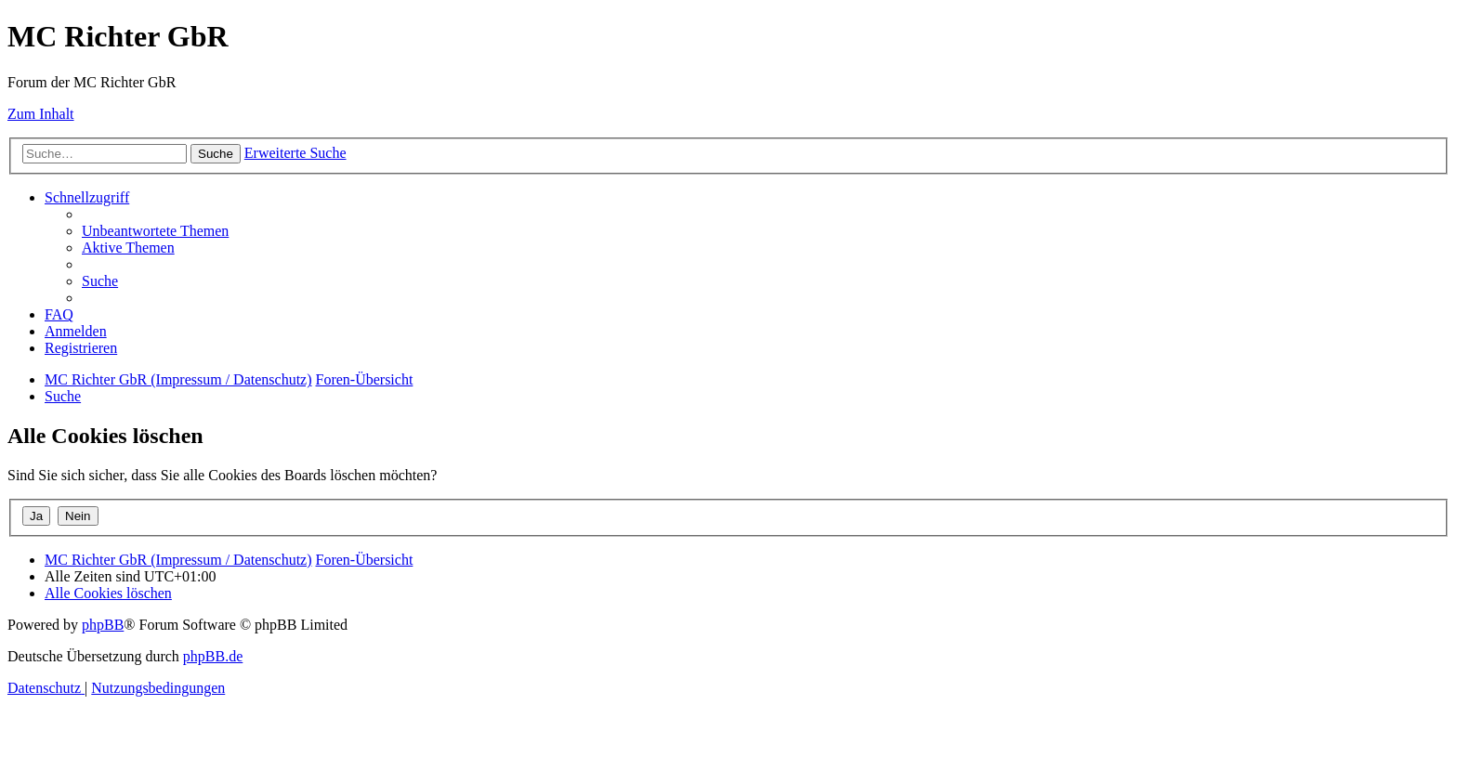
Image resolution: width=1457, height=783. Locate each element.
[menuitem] (155, 231)
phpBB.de (213, 656)
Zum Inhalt (40, 114)
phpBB (103, 625)
